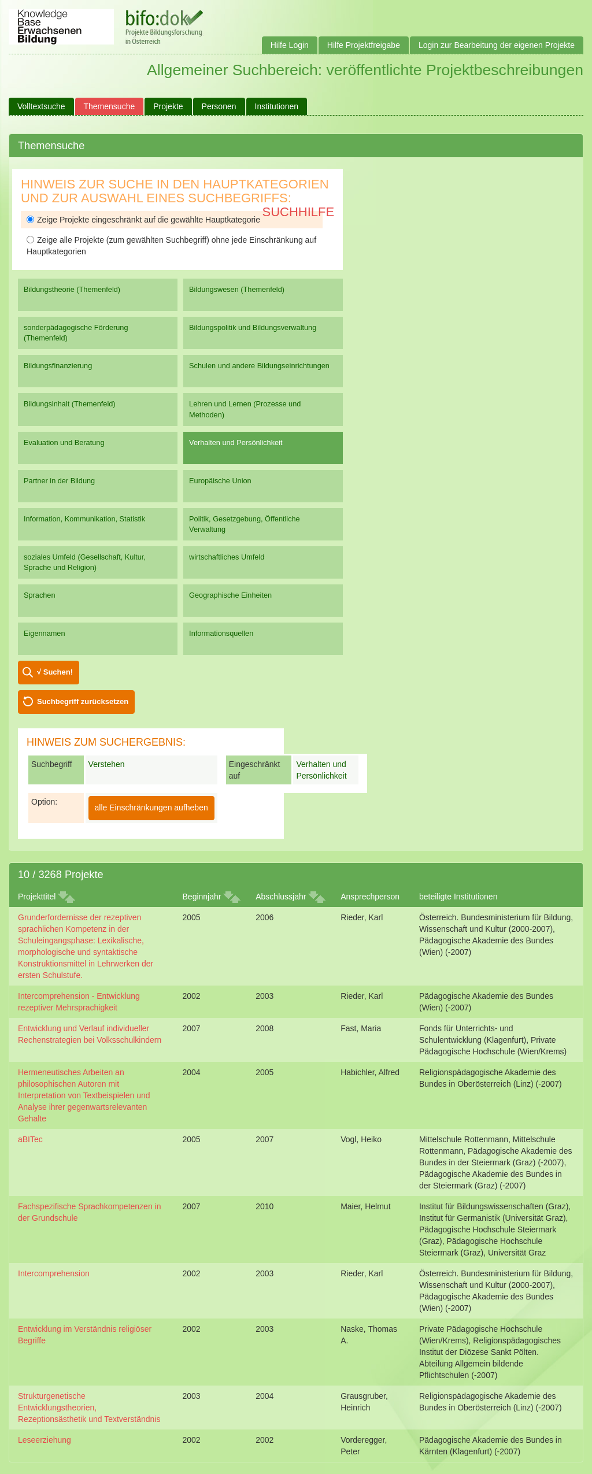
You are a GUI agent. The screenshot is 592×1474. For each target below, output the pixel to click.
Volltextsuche (41, 106)
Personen (219, 106)
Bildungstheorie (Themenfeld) (72, 289)
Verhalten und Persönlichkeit (235, 442)
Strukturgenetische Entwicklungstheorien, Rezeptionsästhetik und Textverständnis (89, 1407)
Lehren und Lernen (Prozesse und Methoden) (245, 409)
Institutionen (277, 106)
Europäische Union (220, 480)
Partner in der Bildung (59, 480)
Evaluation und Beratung (64, 442)
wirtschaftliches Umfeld (226, 557)
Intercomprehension (54, 1273)
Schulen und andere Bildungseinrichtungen (259, 365)
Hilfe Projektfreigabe (363, 45)
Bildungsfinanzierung (58, 365)
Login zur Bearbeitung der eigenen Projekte (497, 45)
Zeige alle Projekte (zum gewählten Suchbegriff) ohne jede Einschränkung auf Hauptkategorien (171, 245)
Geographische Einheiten (230, 595)
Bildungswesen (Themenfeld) (236, 289)
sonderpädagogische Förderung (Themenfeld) (76, 332)
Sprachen (40, 595)
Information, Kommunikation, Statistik (84, 518)
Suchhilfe (298, 212)
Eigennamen (44, 633)
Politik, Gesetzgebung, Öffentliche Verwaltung (244, 524)
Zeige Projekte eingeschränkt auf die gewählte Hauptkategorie (143, 219)
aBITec (30, 1139)
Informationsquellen (221, 633)
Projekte (168, 106)
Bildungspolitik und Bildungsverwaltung (252, 327)
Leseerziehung (44, 1440)
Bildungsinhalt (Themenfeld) (70, 403)
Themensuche (109, 106)
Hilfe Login (290, 45)
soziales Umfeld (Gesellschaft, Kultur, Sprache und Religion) (85, 562)
